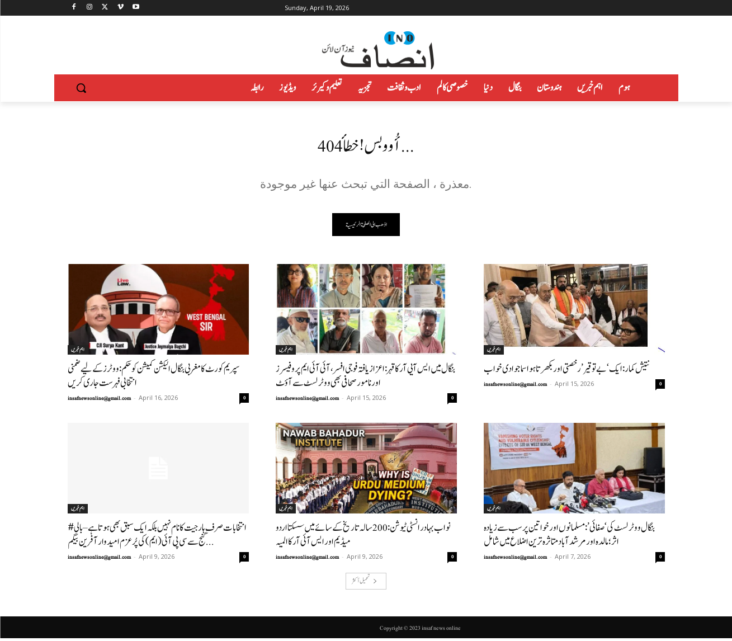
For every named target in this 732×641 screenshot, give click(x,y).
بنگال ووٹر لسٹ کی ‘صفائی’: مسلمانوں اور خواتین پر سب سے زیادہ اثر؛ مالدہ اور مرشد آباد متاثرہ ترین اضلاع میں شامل (569, 537)
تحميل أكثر (364, 583)
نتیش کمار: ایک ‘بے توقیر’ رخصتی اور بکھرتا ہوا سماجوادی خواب (567, 372)
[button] (81, 87)
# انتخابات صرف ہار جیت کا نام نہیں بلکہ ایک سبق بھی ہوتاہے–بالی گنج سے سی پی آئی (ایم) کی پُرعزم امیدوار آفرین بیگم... (157, 537)
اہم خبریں (77, 352)
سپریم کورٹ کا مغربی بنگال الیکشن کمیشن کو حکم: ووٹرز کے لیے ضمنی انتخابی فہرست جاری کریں (153, 379)
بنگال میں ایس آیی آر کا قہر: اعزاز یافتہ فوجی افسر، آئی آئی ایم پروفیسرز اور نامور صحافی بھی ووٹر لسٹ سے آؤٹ (365, 379)
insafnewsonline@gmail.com (99, 401)
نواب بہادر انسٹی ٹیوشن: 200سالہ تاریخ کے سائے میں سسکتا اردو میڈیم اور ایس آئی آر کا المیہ (363, 537)
